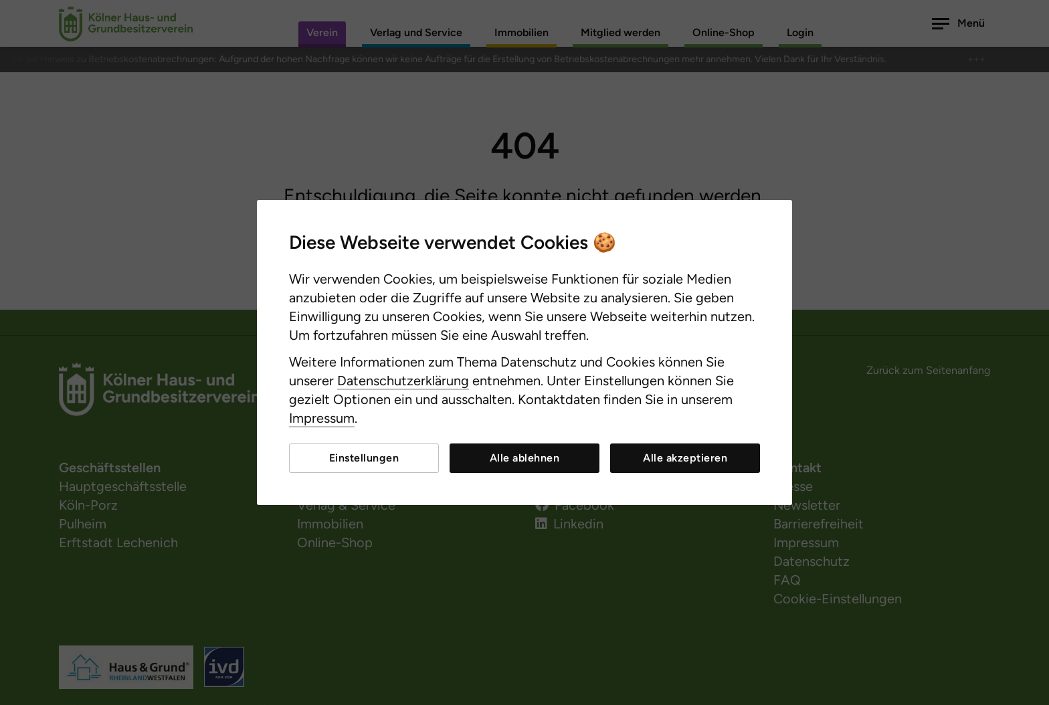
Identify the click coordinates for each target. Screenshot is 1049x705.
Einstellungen (364, 457)
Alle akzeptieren (685, 457)
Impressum (322, 418)
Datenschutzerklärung (403, 381)
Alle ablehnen (525, 457)
